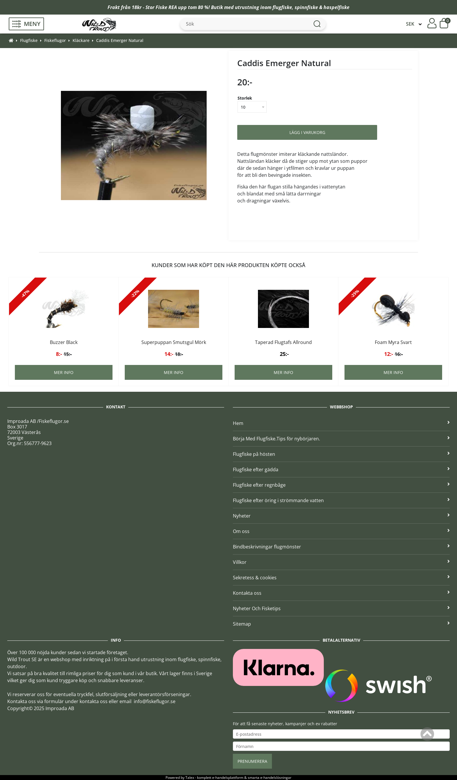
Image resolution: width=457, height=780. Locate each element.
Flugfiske (29, 40)
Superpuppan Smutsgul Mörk (173, 342)
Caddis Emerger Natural (119, 40)
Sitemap (341, 624)
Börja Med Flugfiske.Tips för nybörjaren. (341, 438)
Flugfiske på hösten (341, 454)
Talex (189, 777)
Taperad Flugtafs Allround (283, 342)
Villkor (341, 562)
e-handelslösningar (275, 777)
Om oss (341, 531)
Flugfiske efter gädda (341, 469)
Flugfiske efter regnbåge (341, 485)
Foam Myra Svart (393, 342)
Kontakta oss (341, 593)
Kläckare (81, 40)
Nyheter (341, 516)
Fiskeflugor (55, 40)
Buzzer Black (64, 342)
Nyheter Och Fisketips (341, 608)
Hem (341, 423)
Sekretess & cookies (341, 577)
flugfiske (282, 7)
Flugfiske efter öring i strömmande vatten (341, 500)
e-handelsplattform (227, 777)
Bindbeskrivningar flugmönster (341, 546)
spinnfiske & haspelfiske (322, 7)
